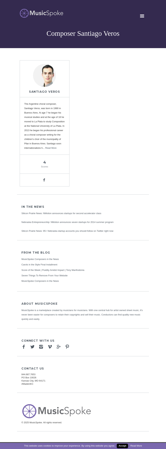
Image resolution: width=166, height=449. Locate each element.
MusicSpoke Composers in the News (40, 259)
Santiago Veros (44, 91)
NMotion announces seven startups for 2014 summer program (82, 222)
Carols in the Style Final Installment (39, 264)
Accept (122, 445)
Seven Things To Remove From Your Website (44, 275)
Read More (50, 148)
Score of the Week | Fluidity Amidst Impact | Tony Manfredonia (52, 270)
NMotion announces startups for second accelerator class (72, 213)
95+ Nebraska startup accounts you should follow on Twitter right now (78, 231)
